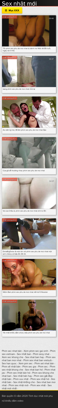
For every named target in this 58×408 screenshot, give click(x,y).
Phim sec (43, 366)
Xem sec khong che (12, 357)
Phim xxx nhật (20, 379)
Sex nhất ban (24, 354)
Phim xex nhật (38, 385)
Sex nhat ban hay (34, 357)
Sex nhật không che (24, 382)
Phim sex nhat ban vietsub (37, 360)
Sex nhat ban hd (34, 369)
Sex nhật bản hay (22, 376)
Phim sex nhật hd (39, 379)
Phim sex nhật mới (18, 385)
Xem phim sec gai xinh (36, 351)
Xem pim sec (26, 363)
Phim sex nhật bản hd (18, 372)
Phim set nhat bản (44, 363)
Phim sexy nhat (41, 354)
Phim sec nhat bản (12, 351)
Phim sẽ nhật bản (11, 366)
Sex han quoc (9, 363)
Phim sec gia (29, 366)
